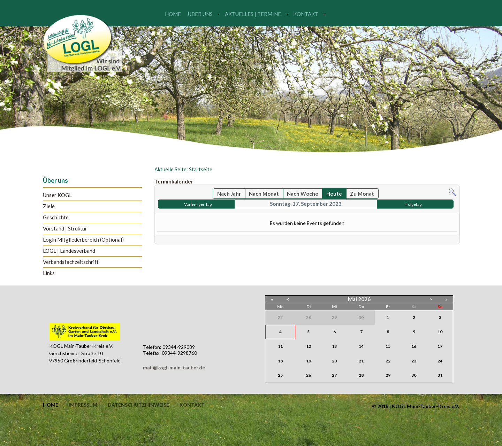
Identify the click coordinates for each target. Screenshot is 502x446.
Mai (352, 299)
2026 (364, 299)
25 (280, 375)
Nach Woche (302, 193)
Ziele (49, 206)
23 (413, 360)
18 (280, 360)
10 (440, 331)
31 (440, 375)
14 (361, 346)
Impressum (83, 404)
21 (361, 360)
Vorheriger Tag (198, 204)
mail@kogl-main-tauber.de (174, 367)
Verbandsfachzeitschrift (71, 262)
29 (388, 375)
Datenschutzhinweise (138, 404)
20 (334, 360)
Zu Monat (362, 193)
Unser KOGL (57, 195)
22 (388, 360)
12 (308, 346)
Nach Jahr (229, 193)
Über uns (200, 14)
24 (440, 360)
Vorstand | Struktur (65, 228)
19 (308, 360)
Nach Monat (264, 193)
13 (334, 346)
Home (173, 14)
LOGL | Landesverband (69, 250)
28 (361, 375)
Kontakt (305, 14)
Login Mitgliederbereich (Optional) (83, 239)
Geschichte (56, 217)
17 (440, 346)
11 (280, 346)
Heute (334, 193)
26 (308, 375)
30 (413, 375)
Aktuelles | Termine (253, 14)
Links (49, 273)
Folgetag (413, 204)
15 (388, 346)
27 (334, 375)
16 (413, 346)
